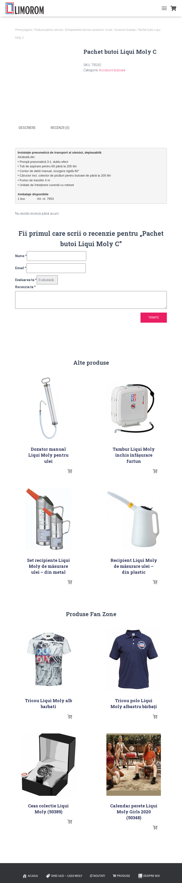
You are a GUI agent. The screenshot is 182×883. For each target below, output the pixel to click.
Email (20, 268)
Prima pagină (23, 30)
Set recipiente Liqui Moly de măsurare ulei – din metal (48, 566)
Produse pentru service (48, 30)
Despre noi (149, 875)
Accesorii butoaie (125, 30)
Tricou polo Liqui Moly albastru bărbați (133, 703)
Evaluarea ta (26, 279)
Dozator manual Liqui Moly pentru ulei (48, 455)
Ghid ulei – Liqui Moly (64, 875)
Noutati (97, 875)
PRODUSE (121, 875)
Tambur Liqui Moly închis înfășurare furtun (134, 455)
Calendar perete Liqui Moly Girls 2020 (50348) (133, 811)
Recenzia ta (25, 287)
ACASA (30, 875)
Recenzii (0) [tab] (60, 128)
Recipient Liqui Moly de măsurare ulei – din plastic (133, 566)
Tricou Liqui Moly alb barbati (48, 703)
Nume (21, 256)
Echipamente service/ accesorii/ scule (88, 30)
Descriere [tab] (27, 128)
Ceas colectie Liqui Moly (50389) (48, 808)
